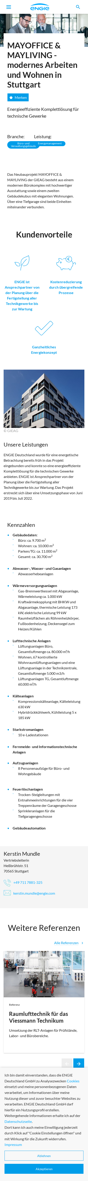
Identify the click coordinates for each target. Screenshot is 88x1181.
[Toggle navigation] (9, 7)
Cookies (73, 1158)
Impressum (53, 1138)
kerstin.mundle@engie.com (29, 893)
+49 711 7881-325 (23, 882)
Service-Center (14, 1138)
